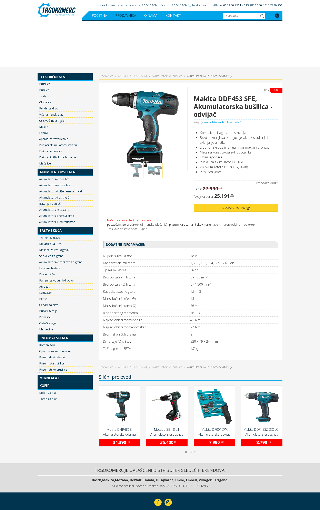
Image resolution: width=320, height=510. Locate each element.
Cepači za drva (48, 258)
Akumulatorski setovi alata (56, 169)
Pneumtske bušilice (51, 317)
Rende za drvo (48, 62)
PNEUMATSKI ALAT (55, 291)
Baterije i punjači (49, 157)
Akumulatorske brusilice (54, 139)
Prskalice (44, 271)
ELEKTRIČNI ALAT (53, 30)
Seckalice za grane (50, 209)
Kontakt (173, 15)
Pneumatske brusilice (52, 323)
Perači (42, 252)
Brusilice (44, 37)
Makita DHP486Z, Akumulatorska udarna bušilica (119, 386)
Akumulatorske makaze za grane (60, 215)
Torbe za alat (47, 352)
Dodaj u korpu (236, 161)
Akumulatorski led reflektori (56, 175)
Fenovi (43, 86)
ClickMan (170, 494)
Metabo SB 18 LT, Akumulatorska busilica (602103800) (166, 386)
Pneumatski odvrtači (52, 311)
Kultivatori (45, 246)
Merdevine (45, 283)
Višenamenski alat (50, 68)
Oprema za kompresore (54, 305)
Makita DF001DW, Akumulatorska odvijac (214, 385)
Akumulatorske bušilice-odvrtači (222, 75)
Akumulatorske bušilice (53, 133)
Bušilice (43, 43)
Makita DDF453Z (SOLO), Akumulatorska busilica (261, 385)
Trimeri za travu (49, 191)
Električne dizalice (50, 105)
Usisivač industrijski (51, 74)
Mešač (43, 80)
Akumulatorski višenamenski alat (60, 145)
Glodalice (44, 56)
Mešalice (44, 117)
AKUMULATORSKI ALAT (58, 125)
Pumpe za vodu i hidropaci (56, 234)
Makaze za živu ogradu (54, 203)
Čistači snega (47, 277)
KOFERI (45, 339)
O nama (150, 15)
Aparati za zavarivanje (53, 92)
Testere (43, 50)
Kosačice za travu (50, 197)
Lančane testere (49, 222)
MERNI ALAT (49, 331)
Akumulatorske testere (53, 163)
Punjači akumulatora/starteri (57, 98)
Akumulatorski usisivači (54, 151)
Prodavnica (125, 15)
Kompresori (46, 298)
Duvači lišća (46, 228)
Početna (99, 15)
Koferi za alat (47, 346)
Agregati (44, 240)
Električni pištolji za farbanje (57, 111)
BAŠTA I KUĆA (51, 184)
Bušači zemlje (48, 264)
